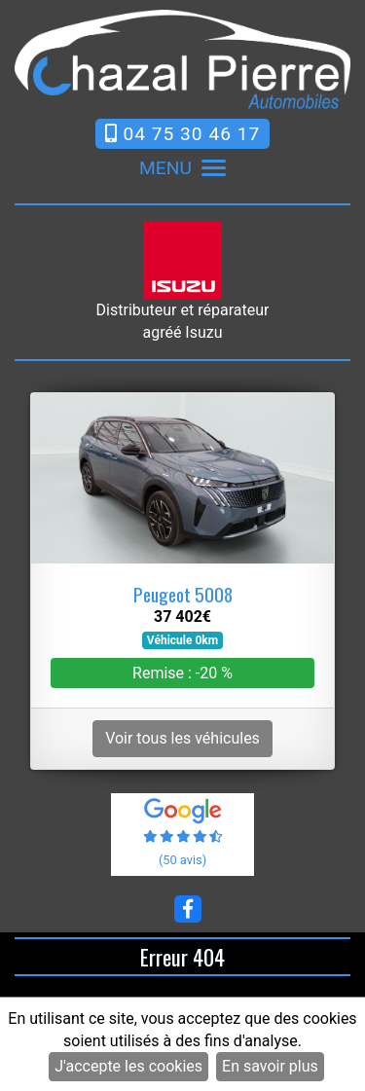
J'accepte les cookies (128, 1066)
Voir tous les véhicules (182, 738)
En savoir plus (270, 1066)
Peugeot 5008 (183, 594)
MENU (182, 169)
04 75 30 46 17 (183, 134)
